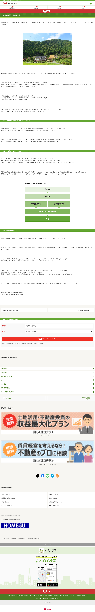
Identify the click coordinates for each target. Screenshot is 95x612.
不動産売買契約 (5, 388)
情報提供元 (50, 595)
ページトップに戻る (47, 544)
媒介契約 (3, 380)
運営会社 (56, 598)
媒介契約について (53, 498)
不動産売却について (6, 494)
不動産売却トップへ (54, 506)
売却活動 (3, 384)
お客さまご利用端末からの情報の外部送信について (25, 595)
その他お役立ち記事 (6, 506)
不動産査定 (4, 372)
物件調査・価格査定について (8, 498)
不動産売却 (4, 368)
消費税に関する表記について (82, 595)
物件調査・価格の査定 (7, 376)
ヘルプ (46, 598)
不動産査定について (54, 494)
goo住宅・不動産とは (11, 595)
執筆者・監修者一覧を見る (86, 398)
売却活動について (6, 502)
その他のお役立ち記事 (7, 392)
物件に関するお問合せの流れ (41, 595)
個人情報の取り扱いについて (70, 595)
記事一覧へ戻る (7, 398)
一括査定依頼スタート (48, 339)
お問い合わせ (51, 598)
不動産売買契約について (55, 502)
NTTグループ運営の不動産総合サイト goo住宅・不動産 (12, 0)
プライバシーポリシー (40, 598)
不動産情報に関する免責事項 (58, 595)
